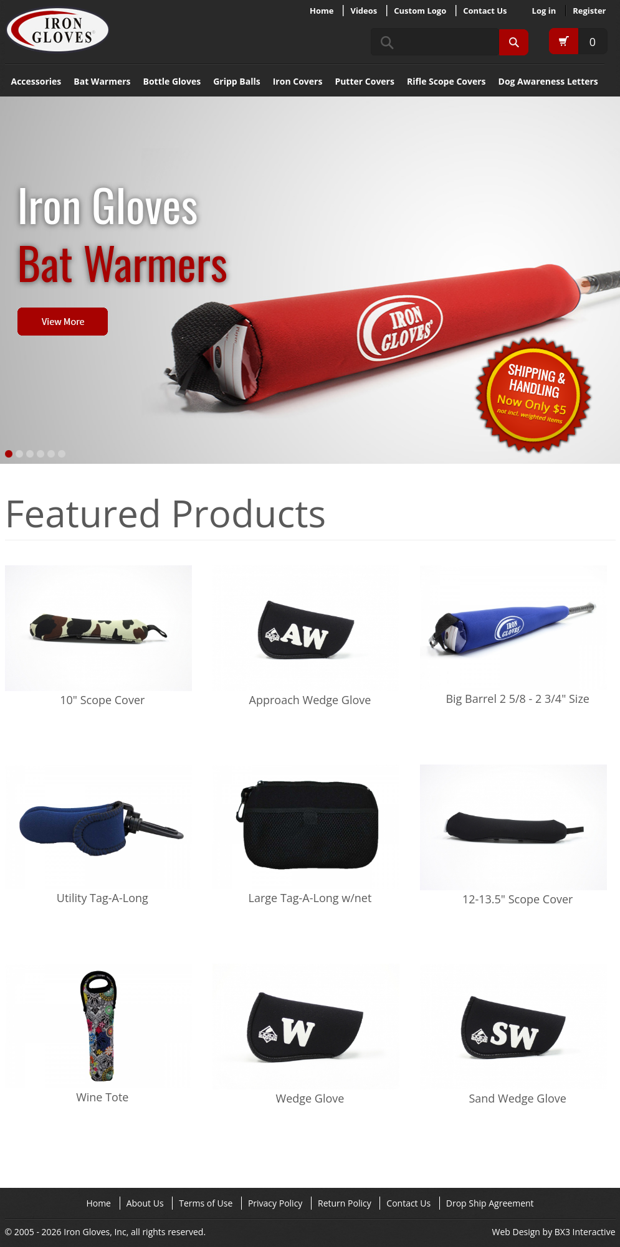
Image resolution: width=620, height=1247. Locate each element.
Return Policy (344, 1203)
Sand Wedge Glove (517, 1098)
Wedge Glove (310, 1098)
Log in (544, 10)
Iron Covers (298, 81)
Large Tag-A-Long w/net (310, 897)
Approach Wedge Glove (310, 699)
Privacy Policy (275, 1203)
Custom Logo (420, 10)
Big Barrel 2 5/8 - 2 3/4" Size (517, 698)
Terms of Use (205, 1203)
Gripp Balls (236, 81)
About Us (145, 1203)
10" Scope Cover (102, 699)
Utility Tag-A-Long (102, 897)
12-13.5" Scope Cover (517, 899)
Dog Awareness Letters (548, 81)
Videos (363, 10)
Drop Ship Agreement (490, 1203)
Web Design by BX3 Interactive (554, 1232)
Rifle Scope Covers (446, 81)
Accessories (36, 81)
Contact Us (485, 10)
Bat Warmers (102, 81)
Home (321, 10)
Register (589, 10)
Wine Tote (102, 1096)
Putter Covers (364, 81)
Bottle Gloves (172, 81)
